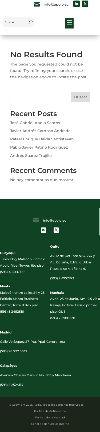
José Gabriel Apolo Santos (35, 122)
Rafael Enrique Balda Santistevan (42, 139)
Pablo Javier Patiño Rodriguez (39, 147)
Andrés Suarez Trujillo (31, 155)
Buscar (80, 97)
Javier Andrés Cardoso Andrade (40, 130)
